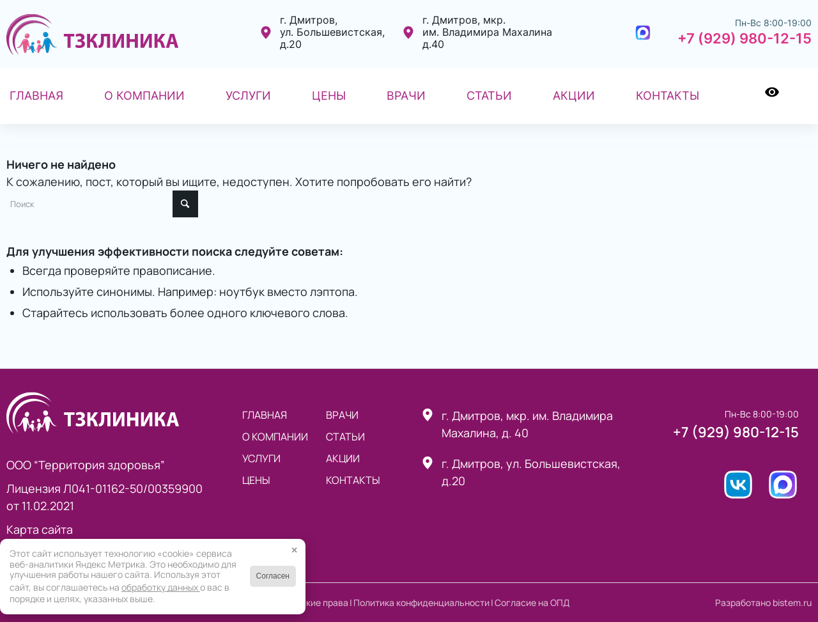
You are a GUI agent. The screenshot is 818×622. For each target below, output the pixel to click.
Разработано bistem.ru (763, 602)
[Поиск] (803, 96)
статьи (345, 437)
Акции (343, 458)
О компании (275, 437)
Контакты (353, 480)
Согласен (272, 575)
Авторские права (311, 602)
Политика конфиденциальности (421, 602)
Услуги (261, 458)
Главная (264, 415)
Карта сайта (39, 529)
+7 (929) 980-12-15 (744, 38)
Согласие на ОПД (532, 602)
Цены (256, 480)
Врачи (342, 415)
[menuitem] (36, 96)
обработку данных (160, 587)
